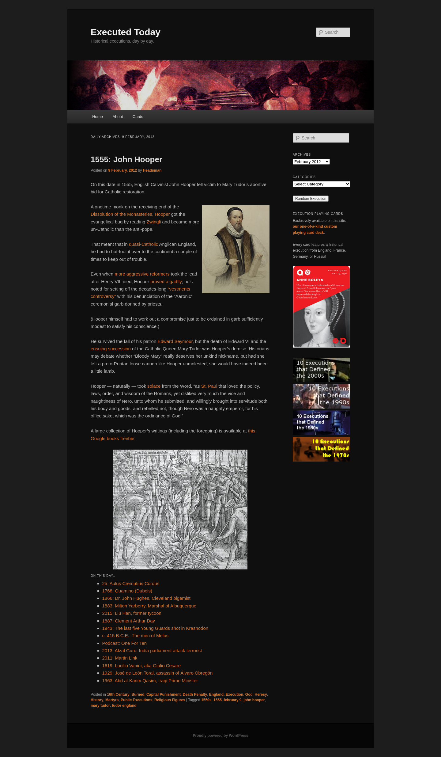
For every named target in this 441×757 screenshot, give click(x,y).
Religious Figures (169, 700)
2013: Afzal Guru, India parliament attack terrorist (152, 650)
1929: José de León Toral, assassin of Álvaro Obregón (157, 672)
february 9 (232, 700)
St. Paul (209, 386)
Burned (137, 694)
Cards (138, 116)
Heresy (261, 694)
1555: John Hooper (126, 159)
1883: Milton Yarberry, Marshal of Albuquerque (149, 605)
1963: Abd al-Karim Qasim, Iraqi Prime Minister (150, 680)
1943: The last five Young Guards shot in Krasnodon (155, 628)
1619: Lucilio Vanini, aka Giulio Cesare (141, 665)
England (216, 694)
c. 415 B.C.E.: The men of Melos (135, 635)
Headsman (152, 170)
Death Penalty (195, 694)
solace (153, 386)
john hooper (254, 700)
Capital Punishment (163, 694)
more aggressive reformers (142, 273)
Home (97, 116)
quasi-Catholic (143, 244)
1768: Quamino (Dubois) (127, 590)
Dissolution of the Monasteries (121, 214)
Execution (234, 694)
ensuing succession (111, 348)
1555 (217, 700)
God (249, 694)
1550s (206, 700)
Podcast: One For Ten (124, 643)
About (117, 116)
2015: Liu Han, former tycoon (131, 613)
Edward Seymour (174, 341)
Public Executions (136, 700)
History (97, 700)
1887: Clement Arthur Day (128, 620)
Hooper (162, 214)
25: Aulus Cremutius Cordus (131, 583)
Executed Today (125, 32)
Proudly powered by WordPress (220, 735)
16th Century (118, 694)
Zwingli (154, 221)
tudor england (124, 705)
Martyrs (112, 700)
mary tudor (100, 705)
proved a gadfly (166, 281)
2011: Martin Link (120, 657)
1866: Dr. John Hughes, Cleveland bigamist (146, 598)
